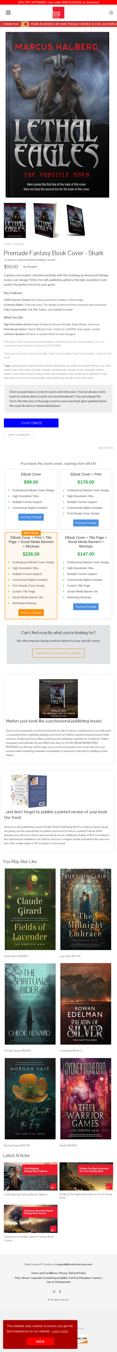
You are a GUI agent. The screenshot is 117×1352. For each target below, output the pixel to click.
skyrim (8, 374)
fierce (31, 374)
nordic (79, 369)
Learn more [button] (60, 1331)
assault (45, 369)
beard (85, 365)
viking (39, 374)
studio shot (81, 374)
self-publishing (55, 378)
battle (7, 369)
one (71, 374)
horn (108, 365)
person (65, 365)
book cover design (34, 378)
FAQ (17, 1278)
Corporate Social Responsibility (49, 1278)
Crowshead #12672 (71, 1050)
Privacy (63, 1273)
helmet (94, 365)
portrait (48, 365)
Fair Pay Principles (79, 1278)
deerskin (90, 369)
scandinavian (58, 369)
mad (15, 374)
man (39, 365)
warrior (100, 369)
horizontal (24, 369)
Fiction (8, 244)
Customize (31, 423)
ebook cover (72, 378)
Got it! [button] (40, 1341)
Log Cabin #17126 (70, 956)
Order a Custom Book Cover (58, 653)
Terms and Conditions (44, 1273)
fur (79, 365)
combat (35, 369)
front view (49, 374)
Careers (96, 1278)
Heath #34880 (68, 1145)
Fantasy (19, 244)
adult (74, 365)
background (18, 365)
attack (23, 374)
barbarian (62, 374)
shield (56, 365)
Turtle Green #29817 (16, 956)
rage (14, 369)
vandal (71, 369)
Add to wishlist (19, 434)
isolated (31, 365)
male (104, 374)
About (25, 1278)
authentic (94, 374)
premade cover (13, 378)
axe (102, 365)
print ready (87, 378)
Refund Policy (77, 1273)
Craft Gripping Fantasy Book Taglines (25, 1194)
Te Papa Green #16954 (17, 1050)
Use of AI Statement (59, 1282)
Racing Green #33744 (17, 1145)
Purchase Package (31, 517)
